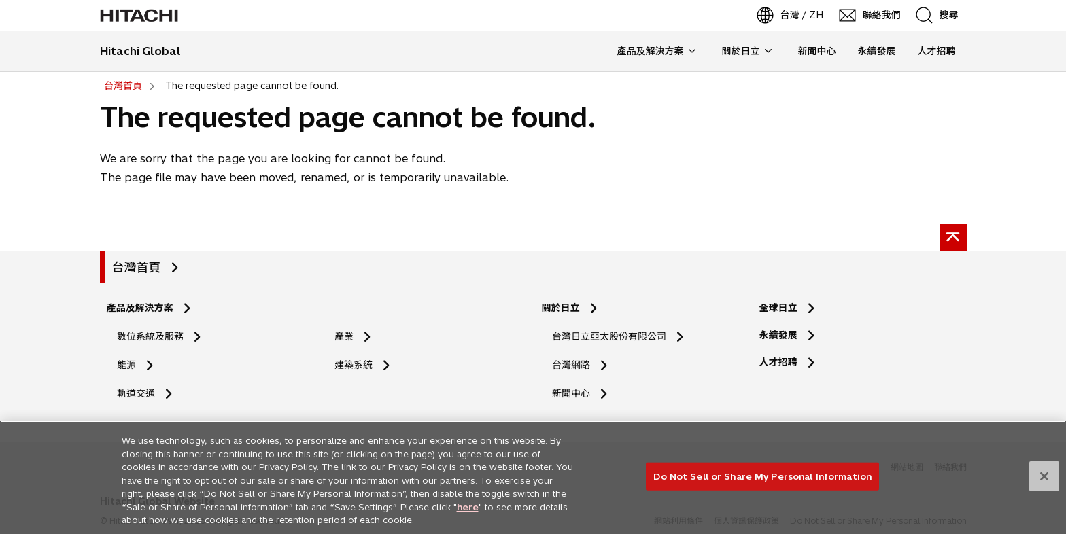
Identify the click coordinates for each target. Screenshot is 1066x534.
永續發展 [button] (877, 51)
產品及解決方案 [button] (656, 51)
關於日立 (561, 308)
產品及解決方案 (140, 308)
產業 (344, 336)
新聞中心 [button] (817, 51)
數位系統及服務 (150, 336)
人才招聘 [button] (931, 51)
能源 (126, 365)
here (468, 512)
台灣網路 (571, 365)
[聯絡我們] (870, 15)
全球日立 (778, 308)
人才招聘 (782, 362)
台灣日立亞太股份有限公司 (609, 336)
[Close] (1044, 482)
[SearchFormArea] (946, 15)
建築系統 (353, 365)
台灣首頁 (136, 267)
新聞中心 (571, 393)
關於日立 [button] (747, 51)
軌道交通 (136, 393)
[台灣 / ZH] (791, 15)
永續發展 (778, 335)
